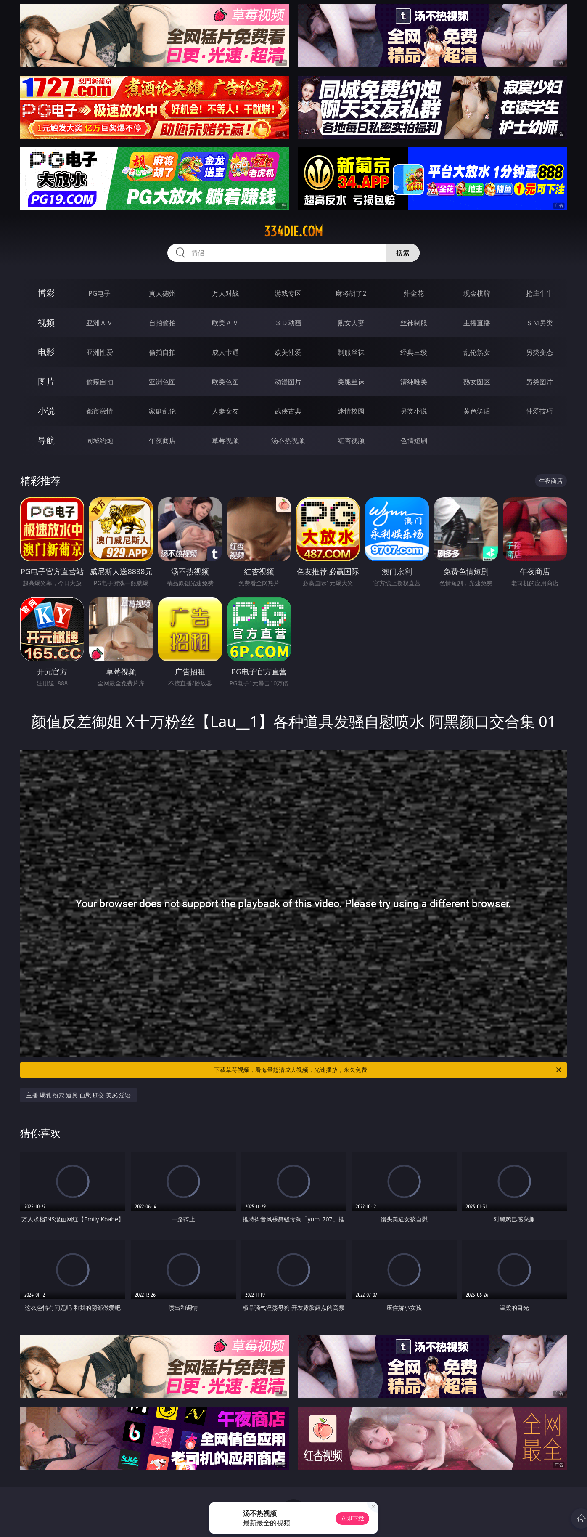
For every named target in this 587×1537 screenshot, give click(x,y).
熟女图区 (476, 381)
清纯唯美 (413, 381)
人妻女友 (225, 411)
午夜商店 (162, 440)
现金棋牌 (476, 293)
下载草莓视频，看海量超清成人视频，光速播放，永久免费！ (388, 1070)
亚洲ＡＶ (99, 322)
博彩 (46, 293)
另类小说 (413, 411)
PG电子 (99, 293)
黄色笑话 (476, 411)
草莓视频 (225, 440)
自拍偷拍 (162, 322)
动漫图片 (288, 381)
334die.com (293, 231)
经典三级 (413, 352)
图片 (46, 381)
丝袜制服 (413, 322)
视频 (46, 322)
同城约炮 (99, 440)
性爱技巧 (539, 411)
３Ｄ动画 (288, 322)
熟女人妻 (351, 322)
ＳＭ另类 (539, 322)
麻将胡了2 (351, 293)
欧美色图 (225, 381)
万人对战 (225, 293)
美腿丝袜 (351, 381)
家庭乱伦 (162, 411)
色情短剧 (413, 440)
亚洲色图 (162, 381)
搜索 (403, 252)
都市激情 (99, 411)
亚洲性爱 (99, 352)
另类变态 (539, 352)
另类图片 (539, 381)
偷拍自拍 (162, 352)
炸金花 (414, 293)
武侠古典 (288, 411)
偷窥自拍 (99, 381)
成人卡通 (225, 352)
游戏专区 (288, 293)
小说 (46, 411)
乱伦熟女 (476, 352)
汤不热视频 (288, 440)
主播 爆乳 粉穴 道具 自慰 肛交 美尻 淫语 (78, 1095)
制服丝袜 (351, 352)
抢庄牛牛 (539, 293)
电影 (46, 352)
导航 (46, 440)
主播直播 (476, 322)
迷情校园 (351, 411)
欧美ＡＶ (225, 322)
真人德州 (162, 293)
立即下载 (352, 1518)
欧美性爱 (288, 352)
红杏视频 (351, 440)
